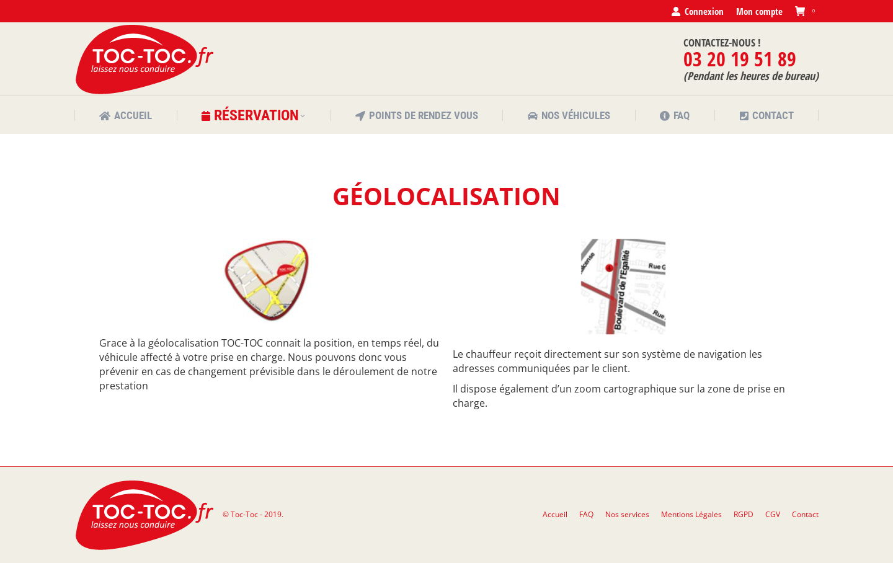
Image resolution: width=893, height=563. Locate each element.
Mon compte (759, 11)
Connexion (697, 11)
